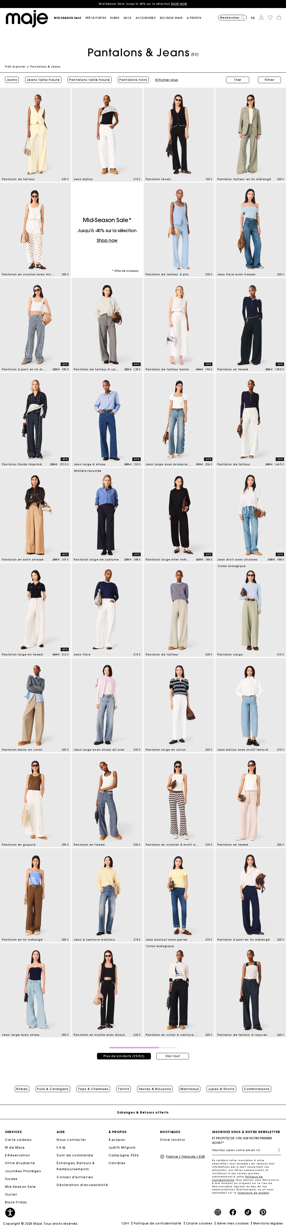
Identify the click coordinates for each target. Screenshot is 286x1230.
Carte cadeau (18, 1140)
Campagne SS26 (124, 1155)
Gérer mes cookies (233, 1223)
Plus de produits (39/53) (124, 1056)
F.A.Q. (61, 1148)
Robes (22, 1089)
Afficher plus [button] (166, 79)
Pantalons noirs (133, 79)
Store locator (172, 1140)
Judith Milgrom (122, 1148)
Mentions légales (268, 1223)
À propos (117, 1140)
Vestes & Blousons (155, 1089)
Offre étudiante (20, 1163)
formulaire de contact (253, 1193)
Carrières (117, 1163)
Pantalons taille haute (89, 79)
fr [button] (253, 18)
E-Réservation (17, 1155)
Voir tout (172, 1056)
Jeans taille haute (43, 79)
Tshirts (123, 1089)
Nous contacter (71, 1140)
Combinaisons (257, 1089)
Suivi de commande (75, 1155)
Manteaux (189, 1089)
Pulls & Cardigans (53, 1089)
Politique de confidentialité (157, 1223)
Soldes (11, 1179)
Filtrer (269, 80)
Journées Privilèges (23, 1171)
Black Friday (16, 1202)
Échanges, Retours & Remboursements (76, 1166)
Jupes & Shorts (221, 1089)
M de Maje (15, 1148)
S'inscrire (277, 1150)
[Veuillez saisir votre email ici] (246, 1150)
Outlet (11, 1195)
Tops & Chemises (93, 1089)
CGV (125, 1223)
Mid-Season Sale (20, 1187)
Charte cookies (199, 1223)
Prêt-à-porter (15, 66)
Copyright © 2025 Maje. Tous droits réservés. (40, 1223)
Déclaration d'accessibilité (82, 1185)
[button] (69, 18)
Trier (237, 80)
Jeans (12, 79)
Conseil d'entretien (75, 1177)
